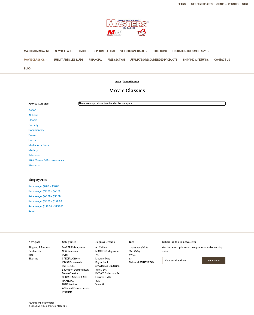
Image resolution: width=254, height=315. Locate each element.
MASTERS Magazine (36, 51)
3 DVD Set (101, 269)
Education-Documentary (191, 51)
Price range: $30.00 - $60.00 (45, 191)
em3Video (101, 247)
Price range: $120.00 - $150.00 (46, 206)
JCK (97, 280)
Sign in (220, 4)
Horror (32, 140)
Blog (27, 68)
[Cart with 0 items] (245, 4)
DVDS (84, 51)
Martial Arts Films (39, 145)
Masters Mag (102, 258)
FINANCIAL (95, 59)
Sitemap (33, 258)
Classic (33, 120)
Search (182, 4)
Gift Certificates (202, 4)
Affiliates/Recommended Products (153, 59)
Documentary (36, 130)
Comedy (33, 125)
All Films (33, 115)
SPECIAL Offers (105, 51)
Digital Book (101, 262)
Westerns (34, 165)
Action (32, 110)
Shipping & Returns (196, 59)
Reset (32, 211)
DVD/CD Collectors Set (107, 273)
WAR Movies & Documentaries (46, 160)
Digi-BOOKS (160, 51)
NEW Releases (64, 51)
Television (34, 155)
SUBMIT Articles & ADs (68, 59)
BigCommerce (47, 303)
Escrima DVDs (103, 277)
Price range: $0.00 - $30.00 (44, 186)
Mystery (33, 150)
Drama (32, 135)
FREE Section (116, 59)
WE (97, 254)
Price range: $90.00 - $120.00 (45, 201)
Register (233, 4)
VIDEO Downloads (133, 51)
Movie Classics (36, 59)
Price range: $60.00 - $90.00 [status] (45, 196)
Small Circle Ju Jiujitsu (107, 266)
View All (99, 284)
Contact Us (222, 59)
